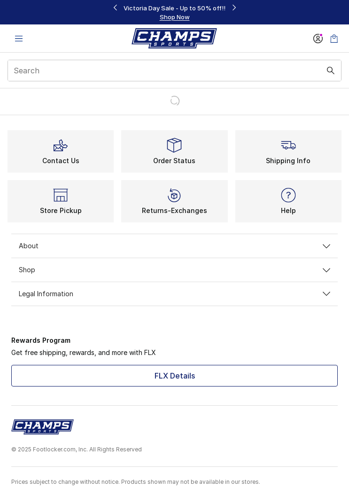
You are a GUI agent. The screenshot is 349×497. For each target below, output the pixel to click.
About (174, 246)
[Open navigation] (18, 38)
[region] (175, 12)
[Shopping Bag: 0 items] (334, 38)
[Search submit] (330, 70)
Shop (174, 270)
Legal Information (174, 294)
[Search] (174, 70)
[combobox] (174, 70)
